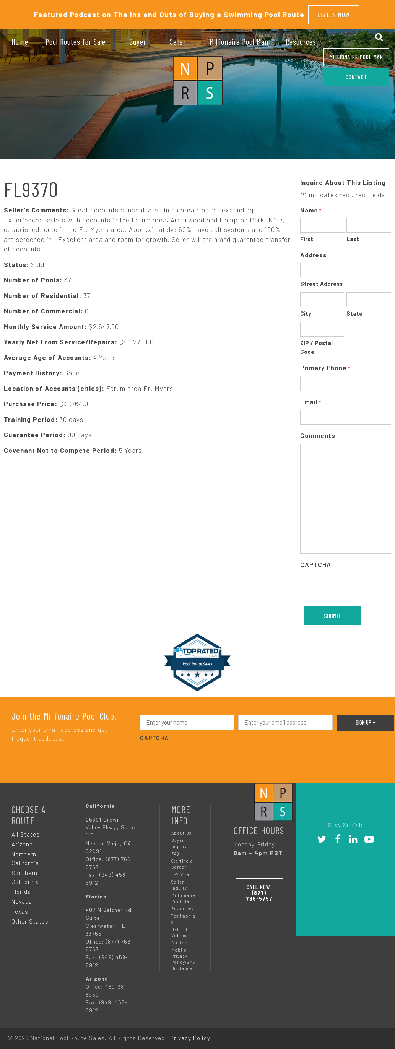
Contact (180, 939)
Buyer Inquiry (179, 840)
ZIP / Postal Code (316, 344)
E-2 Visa (180, 871)
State (354, 310)
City (305, 310)
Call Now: (264, 888)
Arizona (22, 841)
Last (352, 236)
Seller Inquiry (179, 881)
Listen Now (333, 13)
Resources (182, 905)
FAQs (176, 850)
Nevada (21, 898)
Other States (30, 918)
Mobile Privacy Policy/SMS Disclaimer (183, 956)
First (306, 236)
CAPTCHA (315, 562)
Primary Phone (325, 365)
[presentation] (198, 755)
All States (25, 831)
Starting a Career (182, 861)
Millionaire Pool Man (356, 57)
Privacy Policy (190, 1034)
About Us (181, 830)
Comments (317, 432)
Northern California (25, 856)
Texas (19, 908)
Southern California (25, 874)
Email (310, 399)
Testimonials (184, 915)
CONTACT (356, 76)
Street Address (321, 280)
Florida (21, 888)
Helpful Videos (179, 929)
